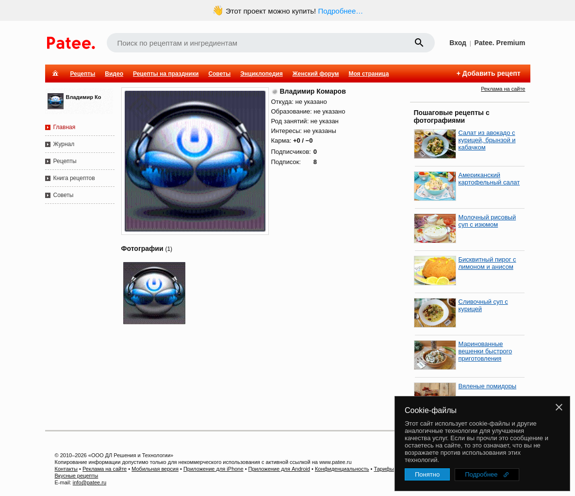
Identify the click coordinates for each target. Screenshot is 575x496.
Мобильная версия (155, 469)
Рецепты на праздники (165, 73)
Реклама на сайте (503, 89)
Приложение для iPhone (213, 469)
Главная (64, 127)
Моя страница (368, 73)
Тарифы (384, 469)
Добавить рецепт (491, 73)
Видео (114, 73)
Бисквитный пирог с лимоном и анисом (487, 263)
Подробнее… (340, 11)
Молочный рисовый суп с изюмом (487, 221)
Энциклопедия (261, 73)
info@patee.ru (89, 482)
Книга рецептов (74, 178)
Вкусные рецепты (77, 476)
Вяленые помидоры (488, 386)
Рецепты (83, 73)
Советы (219, 73)
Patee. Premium (499, 43)
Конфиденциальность (342, 469)
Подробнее (481, 474)
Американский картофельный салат (489, 178)
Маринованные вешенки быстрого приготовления (485, 351)
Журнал (64, 144)
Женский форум (316, 73)
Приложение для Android (279, 469)
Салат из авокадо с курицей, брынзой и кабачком (487, 140)
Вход (457, 43)
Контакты (66, 469)
